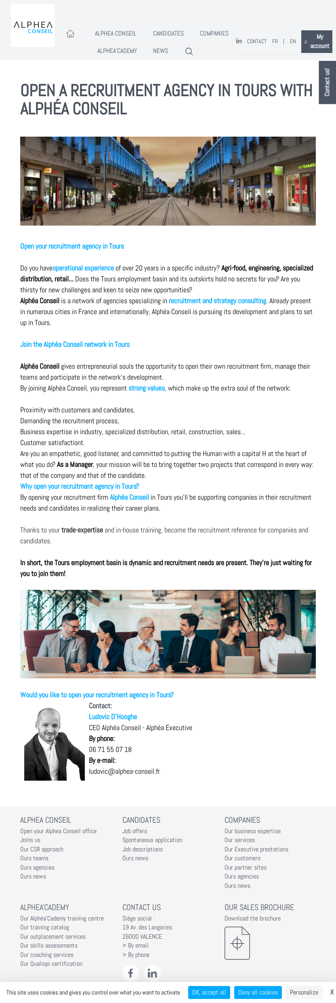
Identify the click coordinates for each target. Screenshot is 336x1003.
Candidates (168, 34)
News (160, 51)
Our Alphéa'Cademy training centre (62, 918)
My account (317, 41)
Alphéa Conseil (39, 300)
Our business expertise (253, 831)
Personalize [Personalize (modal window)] (304, 992)
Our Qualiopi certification (51, 964)
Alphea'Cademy (117, 51)
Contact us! (327, 83)
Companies (214, 34)
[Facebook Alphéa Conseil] (130, 973)
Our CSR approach (41, 849)
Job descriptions (142, 849)
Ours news (33, 876)
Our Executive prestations (256, 849)
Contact (257, 41)
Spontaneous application (152, 840)
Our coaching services (47, 955)
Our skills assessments (49, 946)
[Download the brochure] (270, 943)
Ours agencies (37, 868)
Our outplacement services (53, 937)
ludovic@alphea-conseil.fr (124, 771)
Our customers (242, 858)
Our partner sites (246, 868)
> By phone (135, 955)
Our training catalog (44, 927)
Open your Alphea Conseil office (58, 831)
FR (275, 41)
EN (293, 41)
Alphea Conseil (115, 34)
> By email (135, 946)
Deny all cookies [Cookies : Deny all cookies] (258, 992)
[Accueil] (70, 34)
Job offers (134, 831)
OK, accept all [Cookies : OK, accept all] (209, 992)
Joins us (30, 840)
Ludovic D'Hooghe (113, 716)
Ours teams (34, 858)
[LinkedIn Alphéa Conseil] (152, 973)
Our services (240, 840)
